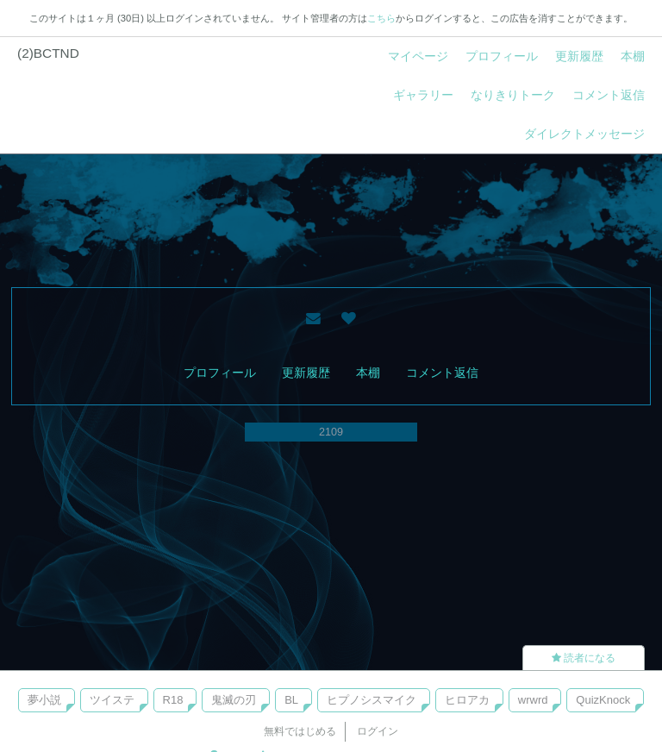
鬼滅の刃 (233, 699)
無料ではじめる (300, 731)
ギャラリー (423, 95)
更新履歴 (579, 56)
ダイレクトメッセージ (584, 134)
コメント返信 (608, 95)
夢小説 (44, 699)
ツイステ (112, 699)
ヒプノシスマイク (371, 699)
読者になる (583, 658)
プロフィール (501, 56)
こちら (381, 18)
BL (291, 699)
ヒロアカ (467, 699)
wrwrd (533, 699)
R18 (173, 699)
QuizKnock (603, 699)
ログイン (377, 731)
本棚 (633, 56)
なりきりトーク (513, 95)
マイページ (418, 56)
